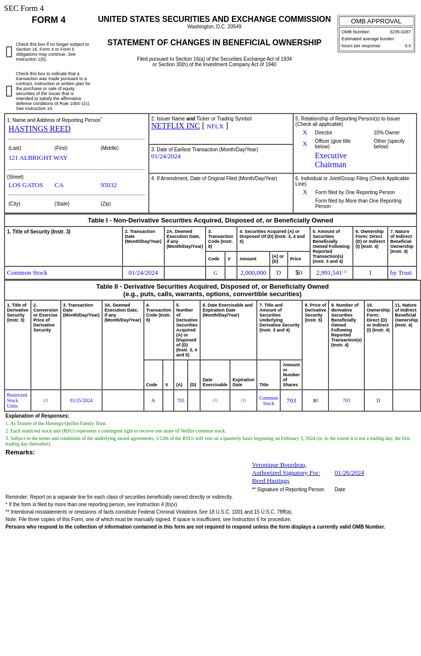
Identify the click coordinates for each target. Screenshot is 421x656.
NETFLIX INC (175, 125)
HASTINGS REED (39, 128)
